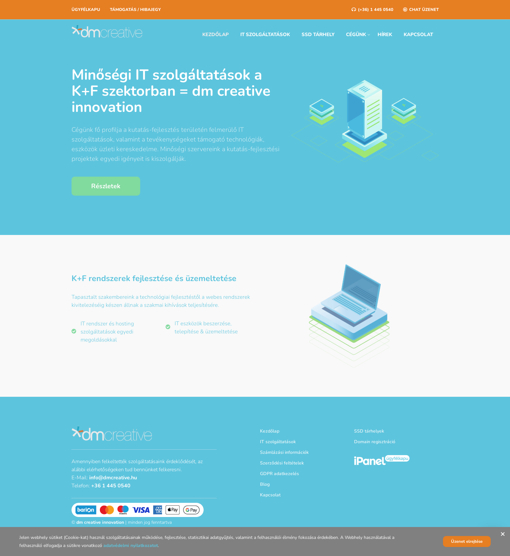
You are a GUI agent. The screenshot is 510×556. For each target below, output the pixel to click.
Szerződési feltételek (282, 463)
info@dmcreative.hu (113, 477)
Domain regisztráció (374, 442)
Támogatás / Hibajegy (135, 10)
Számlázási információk (284, 452)
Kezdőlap (215, 34)
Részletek (105, 186)
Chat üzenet (421, 10)
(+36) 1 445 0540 (372, 10)
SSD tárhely (318, 34)
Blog (265, 484)
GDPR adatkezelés (279, 474)
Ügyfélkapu (86, 10)
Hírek (385, 34)
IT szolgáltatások (265, 34)
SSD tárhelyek (369, 431)
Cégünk (356, 34)
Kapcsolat (418, 34)
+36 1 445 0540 (110, 485)
